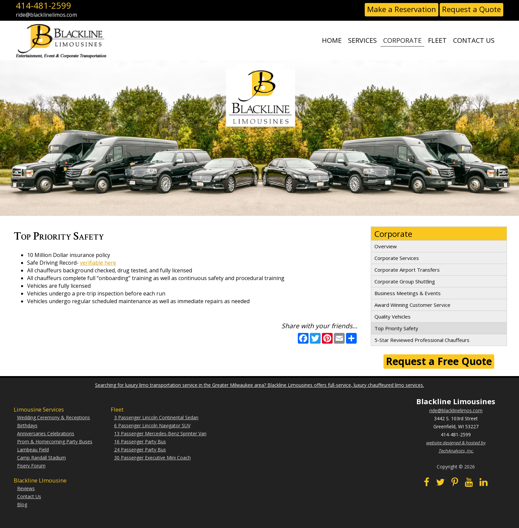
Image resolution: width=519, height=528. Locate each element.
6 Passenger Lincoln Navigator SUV (152, 425)
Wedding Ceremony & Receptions (53, 417)
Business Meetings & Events (407, 293)
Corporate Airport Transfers (407, 269)
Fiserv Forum (31, 465)
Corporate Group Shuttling (404, 281)
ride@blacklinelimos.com (456, 410)
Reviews (26, 488)
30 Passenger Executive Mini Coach (152, 457)
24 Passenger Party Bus (140, 449)
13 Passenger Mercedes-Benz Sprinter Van (160, 433)
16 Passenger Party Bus (140, 441)
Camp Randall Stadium (41, 457)
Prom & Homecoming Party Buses (54, 441)
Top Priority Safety (396, 328)
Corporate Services (396, 258)
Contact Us (29, 496)
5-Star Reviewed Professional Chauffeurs (421, 340)
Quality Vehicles (392, 316)
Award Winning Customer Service (412, 304)
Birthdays (27, 425)
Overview (385, 246)
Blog (22, 504)
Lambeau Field (33, 449)
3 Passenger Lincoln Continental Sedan (156, 417)
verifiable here (98, 262)
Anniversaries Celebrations (45, 433)
